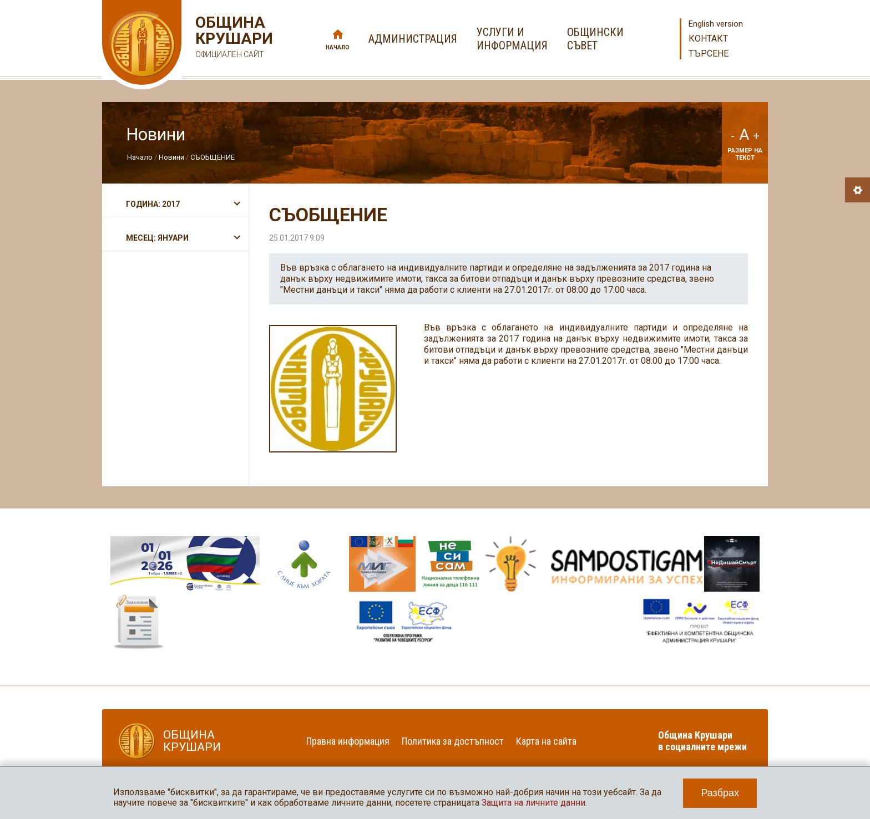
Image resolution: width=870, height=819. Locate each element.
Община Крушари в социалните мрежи (702, 740)
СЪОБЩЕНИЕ (212, 157)
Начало (338, 47)
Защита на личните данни (533, 802)
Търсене (709, 53)
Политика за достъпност (453, 741)
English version (716, 24)
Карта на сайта (546, 741)
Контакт (708, 38)
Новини (171, 157)
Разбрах (720, 792)
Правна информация (348, 741)
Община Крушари (232, 38)
